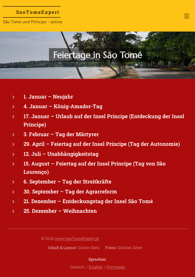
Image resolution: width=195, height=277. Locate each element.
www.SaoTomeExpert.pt (77, 238)
